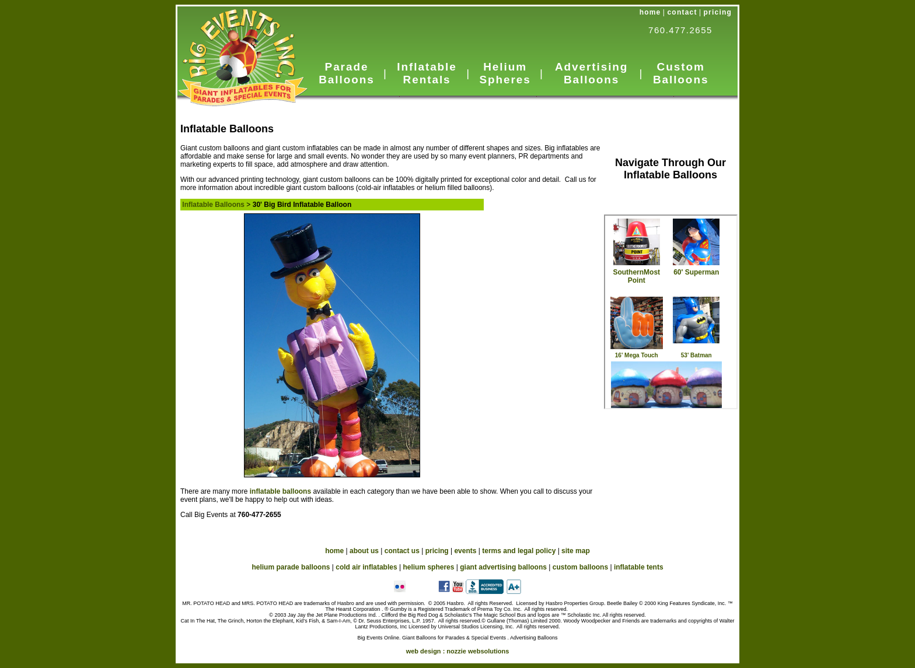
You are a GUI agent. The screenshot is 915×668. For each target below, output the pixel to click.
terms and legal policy (519, 551)
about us (364, 551)
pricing (718, 12)
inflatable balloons (281, 491)
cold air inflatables (366, 567)
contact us (402, 551)
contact (682, 12)
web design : (457, 651)
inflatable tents (638, 567)
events (465, 551)
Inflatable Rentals (426, 73)
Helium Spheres (504, 73)
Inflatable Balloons (213, 205)
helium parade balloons (291, 567)
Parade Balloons (346, 73)
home (650, 12)
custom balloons (580, 567)
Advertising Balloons (591, 73)
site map (575, 551)
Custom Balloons (680, 73)
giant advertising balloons (503, 567)
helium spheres (428, 567)
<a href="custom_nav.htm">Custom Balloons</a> (671, 312)
